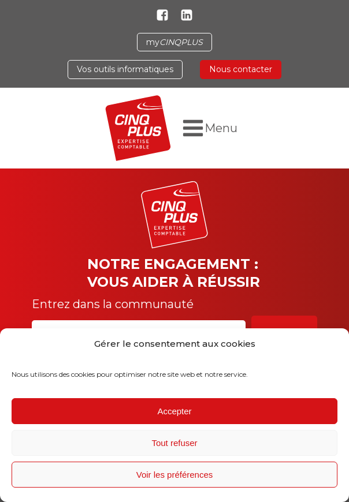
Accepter (174, 411)
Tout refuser (174, 443)
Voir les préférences (174, 474)
